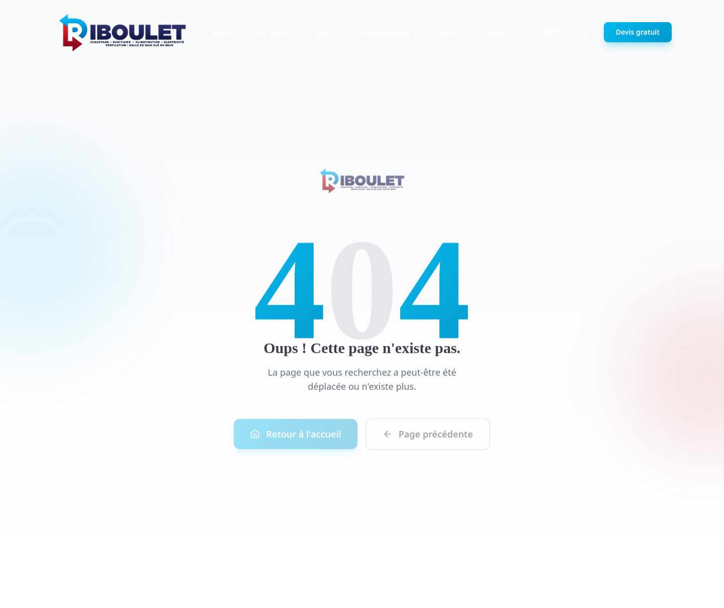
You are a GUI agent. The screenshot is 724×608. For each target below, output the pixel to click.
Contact (488, 32)
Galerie (329, 32)
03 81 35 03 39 (560, 32)
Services (277, 32)
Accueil (225, 32)
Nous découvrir (390, 32)
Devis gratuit (638, 32)
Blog (446, 32)
